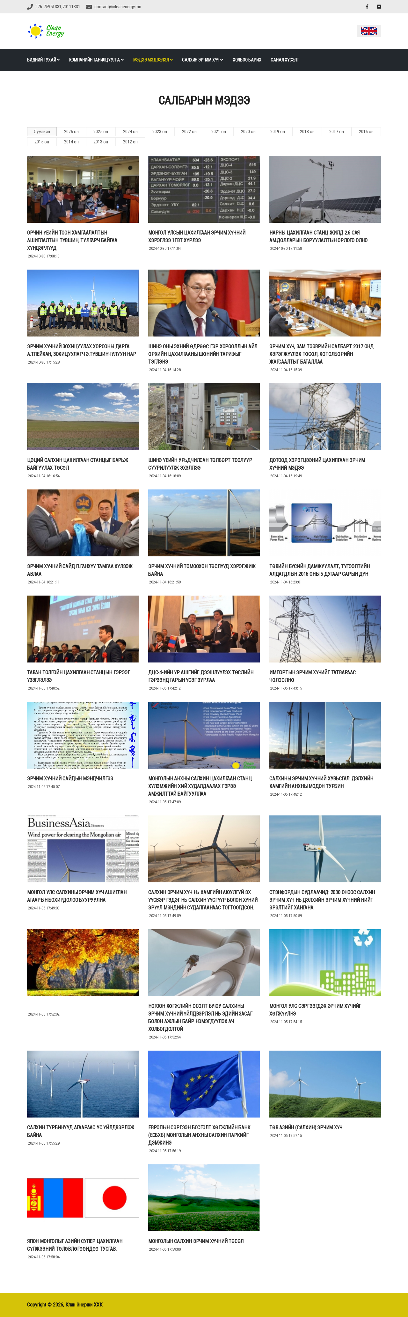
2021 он (218, 131)
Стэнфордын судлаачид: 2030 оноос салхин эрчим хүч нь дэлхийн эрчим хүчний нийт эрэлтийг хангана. (322, 900)
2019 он (277, 131)
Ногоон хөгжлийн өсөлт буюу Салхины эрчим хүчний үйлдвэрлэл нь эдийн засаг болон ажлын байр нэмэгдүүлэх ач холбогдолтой (200, 1017)
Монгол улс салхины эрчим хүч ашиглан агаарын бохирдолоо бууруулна (77, 896)
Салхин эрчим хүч (202, 59)
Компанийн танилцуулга (96, 59)
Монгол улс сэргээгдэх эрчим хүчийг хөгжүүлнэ (315, 1010)
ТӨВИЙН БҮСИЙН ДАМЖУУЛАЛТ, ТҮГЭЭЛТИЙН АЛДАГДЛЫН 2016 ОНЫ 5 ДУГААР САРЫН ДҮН (319, 570)
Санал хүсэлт (285, 59)
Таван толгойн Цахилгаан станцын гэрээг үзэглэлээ (78, 676)
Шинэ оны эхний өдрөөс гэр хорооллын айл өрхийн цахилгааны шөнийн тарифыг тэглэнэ (202, 354)
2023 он (159, 131)
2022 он (189, 131)
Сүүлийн (42, 131)
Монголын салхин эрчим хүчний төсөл (196, 1241)
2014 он (71, 142)
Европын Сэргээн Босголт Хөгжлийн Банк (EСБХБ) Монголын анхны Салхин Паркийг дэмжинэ (199, 1135)
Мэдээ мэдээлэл (153, 59)
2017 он (336, 131)
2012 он (130, 142)
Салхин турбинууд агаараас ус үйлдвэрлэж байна (80, 1131)
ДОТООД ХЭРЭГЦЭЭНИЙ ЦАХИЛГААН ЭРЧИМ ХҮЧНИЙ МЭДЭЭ (317, 464)
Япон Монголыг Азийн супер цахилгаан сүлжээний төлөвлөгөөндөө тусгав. (74, 1245)
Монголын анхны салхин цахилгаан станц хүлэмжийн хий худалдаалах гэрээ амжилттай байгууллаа (200, 786)
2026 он (71, 131)
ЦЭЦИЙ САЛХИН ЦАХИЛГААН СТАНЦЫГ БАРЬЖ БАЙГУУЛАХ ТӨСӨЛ (77, 464)
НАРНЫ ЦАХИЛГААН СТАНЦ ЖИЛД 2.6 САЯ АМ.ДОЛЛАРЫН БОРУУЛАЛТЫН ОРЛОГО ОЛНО (318, 236)
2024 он (130, 131)
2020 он (248, 131)
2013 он (100, 142)
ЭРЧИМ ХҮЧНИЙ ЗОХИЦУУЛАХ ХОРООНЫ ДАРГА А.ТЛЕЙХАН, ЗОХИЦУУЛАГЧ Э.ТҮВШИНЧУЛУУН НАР (81, 350)
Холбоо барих (247, 59)
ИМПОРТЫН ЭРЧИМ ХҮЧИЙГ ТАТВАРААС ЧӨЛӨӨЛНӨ (312, 676)
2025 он (100, 131)
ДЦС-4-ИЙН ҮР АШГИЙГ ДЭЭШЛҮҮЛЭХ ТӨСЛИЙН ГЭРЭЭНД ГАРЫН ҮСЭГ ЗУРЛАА (200, 676)
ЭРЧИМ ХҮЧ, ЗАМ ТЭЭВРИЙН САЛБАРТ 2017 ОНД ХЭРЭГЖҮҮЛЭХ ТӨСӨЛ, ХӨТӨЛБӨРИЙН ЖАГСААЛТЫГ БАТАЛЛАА (321, 354)
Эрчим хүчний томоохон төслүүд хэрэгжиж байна (201, 570)
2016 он (366, 131)
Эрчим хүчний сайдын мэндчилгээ (70, 779)
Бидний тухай (43, 59)
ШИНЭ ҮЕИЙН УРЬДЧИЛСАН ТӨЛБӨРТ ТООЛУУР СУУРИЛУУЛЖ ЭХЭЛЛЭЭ (200, 464)
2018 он (307, 131)
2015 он (41, 142)
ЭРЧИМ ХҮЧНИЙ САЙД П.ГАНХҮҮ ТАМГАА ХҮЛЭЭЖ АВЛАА (80, 570)
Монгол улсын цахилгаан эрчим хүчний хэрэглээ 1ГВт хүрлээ (196, 236)
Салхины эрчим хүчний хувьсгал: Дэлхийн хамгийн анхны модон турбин (321, 782)
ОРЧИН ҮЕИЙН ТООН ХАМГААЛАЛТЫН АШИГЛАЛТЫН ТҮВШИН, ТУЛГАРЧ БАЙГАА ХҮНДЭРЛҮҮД (72, 240)
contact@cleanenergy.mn (117, 7)
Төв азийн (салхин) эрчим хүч (305, 1128)
